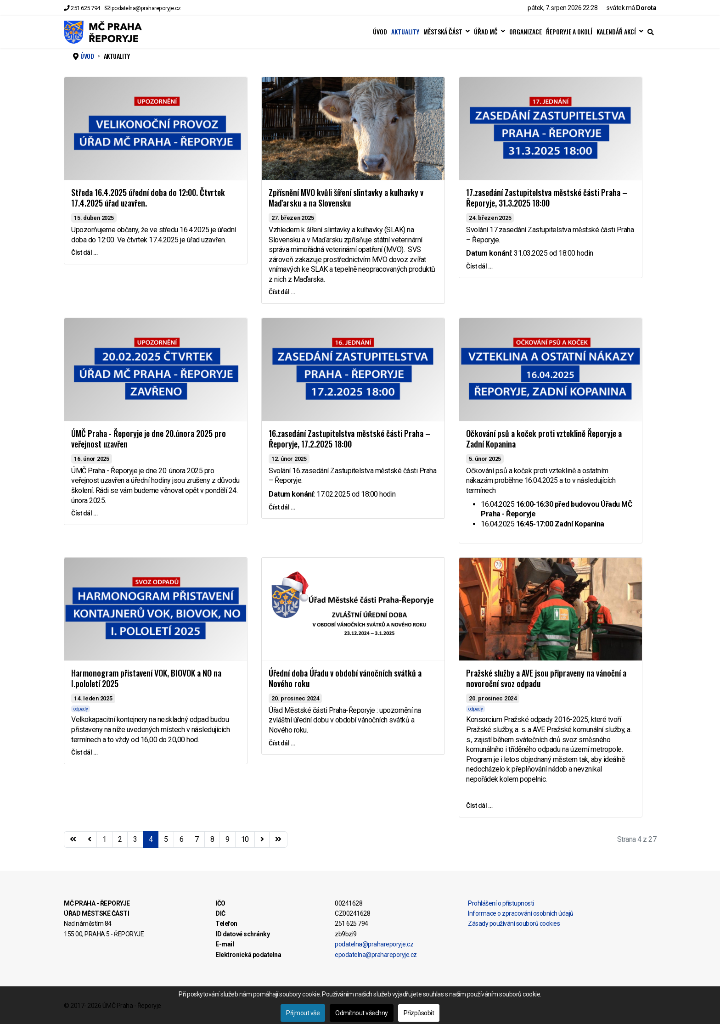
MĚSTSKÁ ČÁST (442, 32)
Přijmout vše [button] (303, 1013)
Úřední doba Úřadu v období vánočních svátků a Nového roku (345, 678)
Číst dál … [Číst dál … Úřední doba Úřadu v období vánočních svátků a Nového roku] (282, 743)
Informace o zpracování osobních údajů (521, 913)
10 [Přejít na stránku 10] (245, 839)
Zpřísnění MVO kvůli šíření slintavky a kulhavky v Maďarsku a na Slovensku (346, 197)
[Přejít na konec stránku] (278, 839)
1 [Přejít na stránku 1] (104, 839)
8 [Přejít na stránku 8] (212, 839)
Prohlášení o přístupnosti (501, 903)
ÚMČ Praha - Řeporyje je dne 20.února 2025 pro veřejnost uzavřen (148, 438)
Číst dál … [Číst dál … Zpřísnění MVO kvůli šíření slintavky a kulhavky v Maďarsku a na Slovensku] (282, 292)
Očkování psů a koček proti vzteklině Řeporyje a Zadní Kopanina (544, 438)
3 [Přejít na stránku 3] (135, 839)
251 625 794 (85, 8)
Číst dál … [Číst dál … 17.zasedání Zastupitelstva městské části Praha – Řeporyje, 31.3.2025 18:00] (479, 266)
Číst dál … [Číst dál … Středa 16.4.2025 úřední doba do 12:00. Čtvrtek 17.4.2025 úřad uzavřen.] (84, 252)
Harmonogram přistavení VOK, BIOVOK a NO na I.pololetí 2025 (146, 678)
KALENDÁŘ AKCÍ (616, 32)
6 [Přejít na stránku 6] (182, 839)
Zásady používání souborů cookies (514, 923)
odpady (80, 708)
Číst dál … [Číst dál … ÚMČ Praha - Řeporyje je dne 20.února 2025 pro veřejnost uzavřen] (84, 513)
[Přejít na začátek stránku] (73, 839)
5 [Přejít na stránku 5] (166, 839)
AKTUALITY (405, 32)
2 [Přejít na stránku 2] (120, 839)
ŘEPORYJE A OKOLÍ (569, 32)
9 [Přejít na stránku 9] (227, 839)
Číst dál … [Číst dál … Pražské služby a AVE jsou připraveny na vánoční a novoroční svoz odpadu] (479, 805)
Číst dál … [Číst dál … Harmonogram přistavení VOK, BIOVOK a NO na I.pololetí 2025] (84, 752)
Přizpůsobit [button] (419, 1013)
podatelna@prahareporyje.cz (146, 8)
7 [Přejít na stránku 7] (197, 839)
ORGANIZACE (525, 32)
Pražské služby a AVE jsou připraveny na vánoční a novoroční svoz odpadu (546, 678)
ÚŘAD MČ (486, 32)
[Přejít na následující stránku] (262, 839)
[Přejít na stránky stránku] (89, 839)
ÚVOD (380, 32)
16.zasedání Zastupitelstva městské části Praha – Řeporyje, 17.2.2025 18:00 (349, 438)
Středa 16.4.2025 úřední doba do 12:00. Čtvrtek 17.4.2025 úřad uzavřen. (148, 197)
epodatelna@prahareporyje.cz (376, 954)
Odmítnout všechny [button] (361, 1013)
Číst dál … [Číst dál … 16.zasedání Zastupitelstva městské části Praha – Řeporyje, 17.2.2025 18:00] (282, 507)
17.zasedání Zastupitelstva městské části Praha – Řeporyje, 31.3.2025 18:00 (546, 197)
